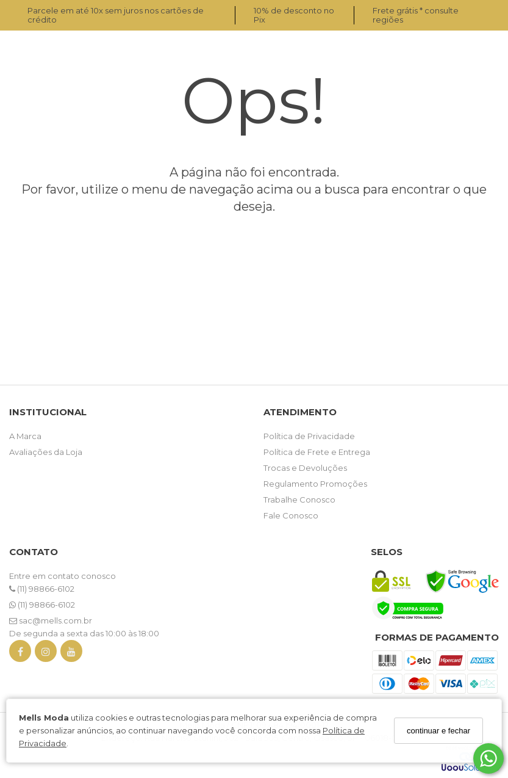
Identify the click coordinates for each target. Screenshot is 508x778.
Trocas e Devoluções (305, 468)
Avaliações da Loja (45, 452)
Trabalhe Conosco (299, 499)
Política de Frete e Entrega (316, 452)
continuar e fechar (438, 730)
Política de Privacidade (309, 436)
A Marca (25, 436)
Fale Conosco (290, 515)
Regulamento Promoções (315, 484)
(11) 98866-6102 (41, 589)
